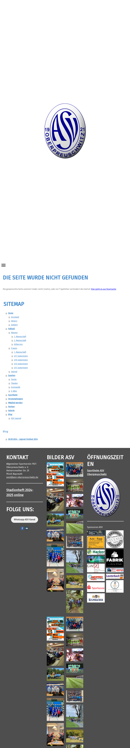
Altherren (18, 344)
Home (10, 313)
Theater (14, 383)
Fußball (11, 329)
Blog (10, 414)
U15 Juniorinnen (21, 360)
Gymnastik (15, 387)
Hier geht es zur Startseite (103, 289)
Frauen (14, 348)
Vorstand (15, 317)
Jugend (14, 371)
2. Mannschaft (20, 340)
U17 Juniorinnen (21, 356)
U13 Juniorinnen (21, 364)
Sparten (11, 375)
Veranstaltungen (15, 399)
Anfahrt (14, 325)
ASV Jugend (16, 418)
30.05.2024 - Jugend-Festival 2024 (23, 439)
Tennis (14, 379)
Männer (14, 333)
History (14, 321)
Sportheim (12, 395)
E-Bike (14, 391)
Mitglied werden (15, 403)
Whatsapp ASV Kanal (24, 519)
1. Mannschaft (20, 336)
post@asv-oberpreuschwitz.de (22, 477)
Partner (11, 407)
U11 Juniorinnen (21, 368)
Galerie (11, 410)
